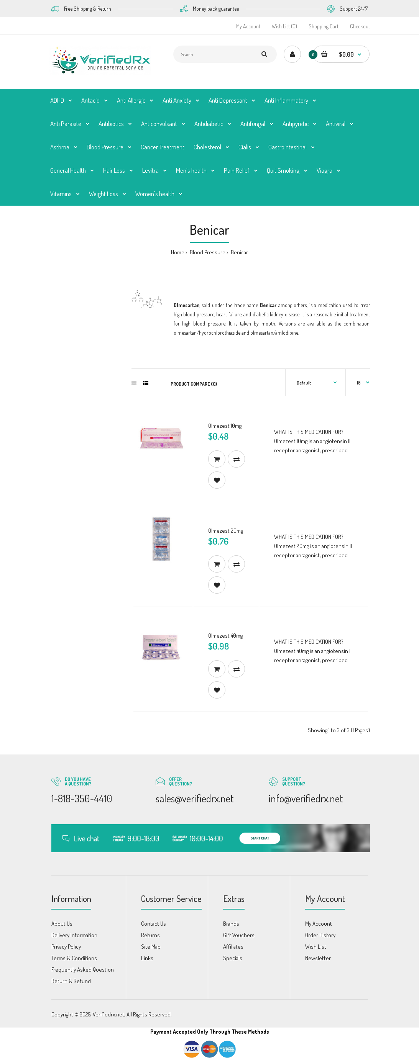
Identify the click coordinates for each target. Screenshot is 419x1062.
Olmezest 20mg (225, 530)
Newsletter (318, 958)
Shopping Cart (323, 26)
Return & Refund (71, 981)
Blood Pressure (207, 252)
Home (177, 252)
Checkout (360, 26)
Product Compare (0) (194, 384)
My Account (248, 26)
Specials (232, 958)
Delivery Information (74, 935)
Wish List (315, 946)
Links (147, 958)
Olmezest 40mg (225, 635)
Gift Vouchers (239, 935)
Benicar (239, 252)
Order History (320, 935)
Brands (231, 923)
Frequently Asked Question (82, 969)
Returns (150, 935)
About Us (61, 923)
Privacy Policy (66, 946)
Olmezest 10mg (225, 425)
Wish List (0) (284, 26)
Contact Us (153, 923)
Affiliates (233, 946)
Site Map (151, 946)
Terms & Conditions (74, 958)
